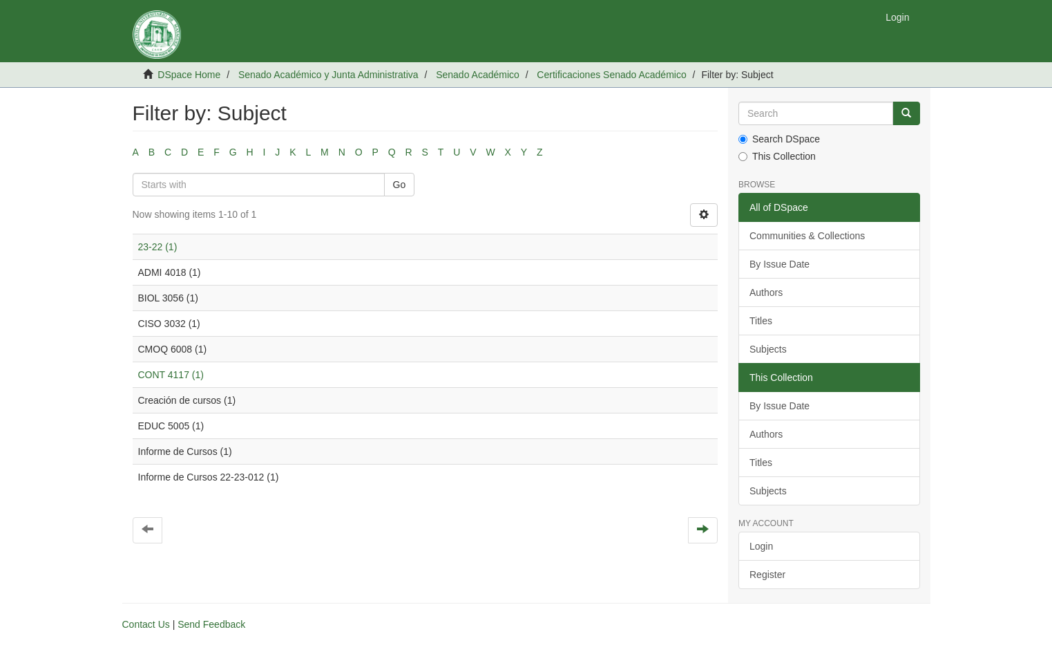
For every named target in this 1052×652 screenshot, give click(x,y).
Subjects (768, 349)
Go (399, 184)
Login (761, 546)
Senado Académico (477, 74)
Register (767, 574)
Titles (760, 320)
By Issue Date (779, 264)
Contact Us (146, 624)
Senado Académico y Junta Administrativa (328, 74)
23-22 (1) (158, 246)
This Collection (777, 156)
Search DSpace (779, 139)
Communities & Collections (807, 235)
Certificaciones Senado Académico (611, 74)
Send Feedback (211, 624)
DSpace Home (188, 74)
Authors (766, 292)
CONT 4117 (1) (171, 374)
